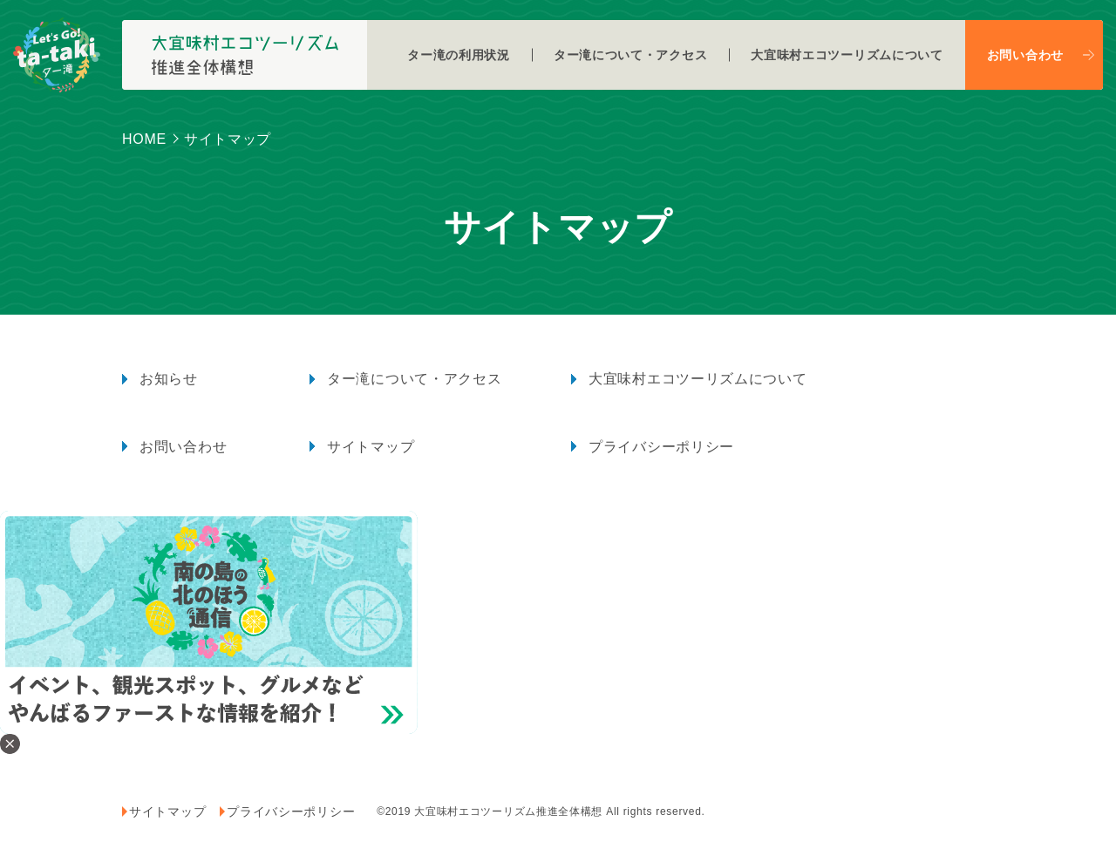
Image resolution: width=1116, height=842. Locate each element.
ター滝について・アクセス (630, 55)
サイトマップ (370, 446)
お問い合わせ (1025, 55)
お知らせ (169, 378)
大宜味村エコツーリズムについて (847, 55)
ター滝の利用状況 (458, 55)
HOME (144, 139)
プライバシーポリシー (661, 446)
